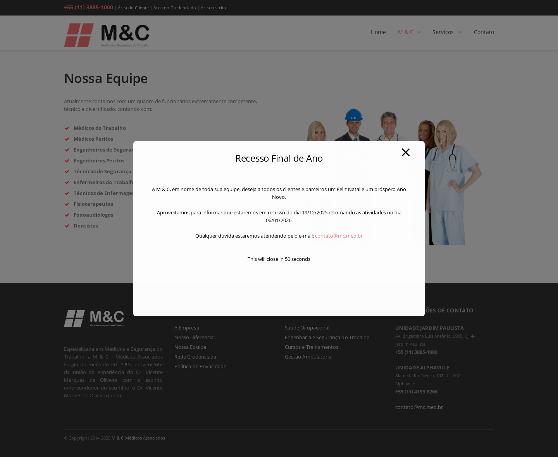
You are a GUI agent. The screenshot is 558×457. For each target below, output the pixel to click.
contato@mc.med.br (339, 235)
